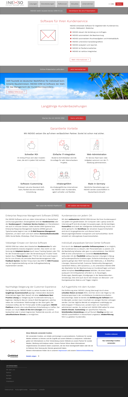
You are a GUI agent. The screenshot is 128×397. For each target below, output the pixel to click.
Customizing (34, 343)
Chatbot (56, 343)
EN (113, 4)
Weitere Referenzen (15, 92)
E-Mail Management (13, 337)
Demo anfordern (76, 118)
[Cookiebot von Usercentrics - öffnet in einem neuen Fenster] (13, 393)
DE (109, 4)
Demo (119, 4)
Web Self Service (12, 358)
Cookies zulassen (111, 371)
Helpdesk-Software (60, 340)
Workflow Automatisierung (15, 346)
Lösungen (10, 333)
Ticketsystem (58, 337)
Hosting (32, 346)
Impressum (62, 387)
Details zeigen (31, 393)
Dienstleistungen (37, 333)
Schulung (33, 340)
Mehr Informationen (79, 60)
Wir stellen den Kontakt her (79, 206)
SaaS (31, 349)
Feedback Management (14, 355)
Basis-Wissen (59, 333)
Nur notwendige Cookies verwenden (111, 379)
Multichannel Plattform (14, 340)
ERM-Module (10, 352)
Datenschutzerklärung (84, 387)
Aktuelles (105, 333)
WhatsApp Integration (13, 349)
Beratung (33, 337)
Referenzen (82, 333)
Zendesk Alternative (60, 346)
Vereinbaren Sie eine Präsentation (82, 11)
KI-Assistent (10, 343)
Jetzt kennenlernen (78, 69)
